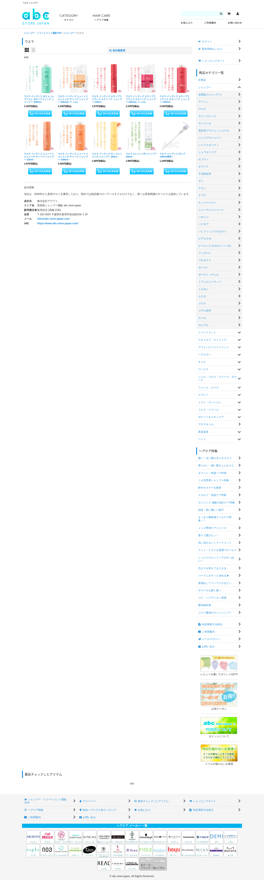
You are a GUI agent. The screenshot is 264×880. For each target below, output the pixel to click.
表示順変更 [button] (117, 50)
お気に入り (187, 22)
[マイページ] (237, 13)
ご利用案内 (210, 22)
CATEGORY (69, 18)
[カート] (228, 13)
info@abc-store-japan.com (53, 218)
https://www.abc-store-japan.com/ (57, 223)
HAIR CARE (101, 18)
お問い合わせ (235, 22)
